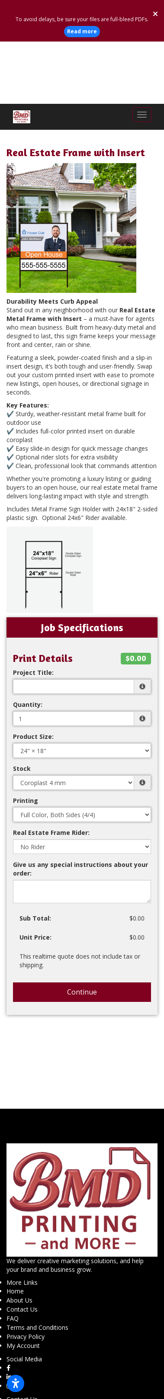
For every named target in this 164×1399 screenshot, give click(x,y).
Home (15, 1229)
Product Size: (33, 674)
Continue (82, 929)
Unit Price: (35, 875)
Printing (25, 738)
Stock (22, 706)
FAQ (12, 1256)
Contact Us (22, 1247)
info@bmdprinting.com (41, 1372)
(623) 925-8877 (30, 1363)
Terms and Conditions (37, 1265)
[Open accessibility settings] (15, 1383)
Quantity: (27, 642)
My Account (23, 1283)
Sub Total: (35, 856)
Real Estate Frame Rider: (51, 770)
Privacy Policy (25, 1274)
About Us (19, 1238)
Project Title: (33, 610)
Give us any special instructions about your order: (80, 806)
